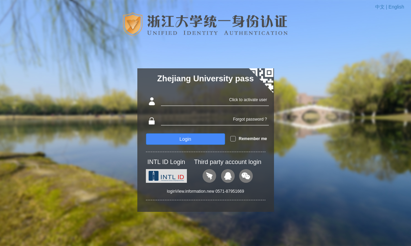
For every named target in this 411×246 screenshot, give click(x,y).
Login (185, 139)
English (396, 7)
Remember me (253, 138)
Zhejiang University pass (205, 78)
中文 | (381, 7)
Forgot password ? (250, 119)
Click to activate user (248, 99)
